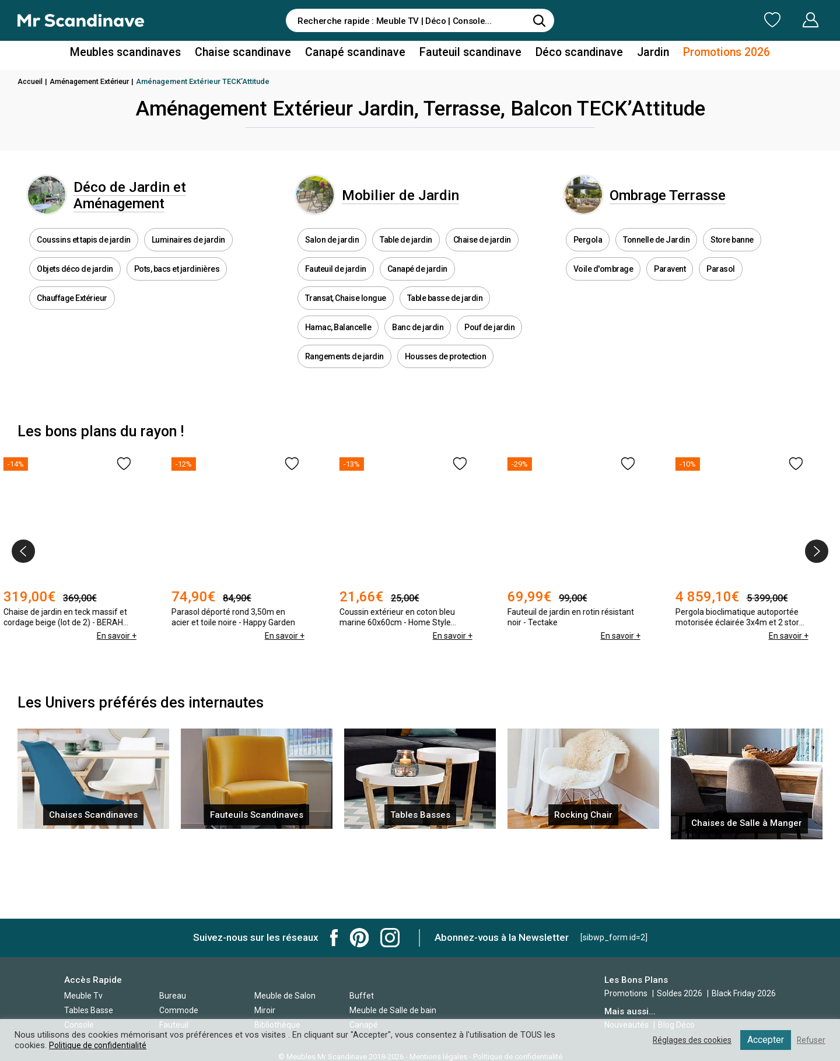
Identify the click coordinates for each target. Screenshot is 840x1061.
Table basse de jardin (445, 315)
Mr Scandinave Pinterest (359, 937)
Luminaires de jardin (188, 256)
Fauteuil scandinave (465, 54)
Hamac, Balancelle (338, 344)
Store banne (732, 256)
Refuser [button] (810, 1040)
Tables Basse (88, 1010)
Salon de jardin (332, 256)
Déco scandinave (566, 54)
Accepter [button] (764, 1039)
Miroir (264, 1010)
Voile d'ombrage (603, 285)
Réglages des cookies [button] (688, 1040)
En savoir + (130, 653)
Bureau (172, 995)
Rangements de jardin (344, 373)
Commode (178, 1010)
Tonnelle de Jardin (656, 256)
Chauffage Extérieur (72, 315)
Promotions (626, 993)
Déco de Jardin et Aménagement (152, 203)
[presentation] (23, 568)
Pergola (588, 256)
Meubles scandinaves (144, 54)
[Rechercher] (539, 20)
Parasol (720, 285)
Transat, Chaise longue (345, 315)
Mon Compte (788, 19)
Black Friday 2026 (744, 993)
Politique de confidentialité (99, 1045)
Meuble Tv (83, 995)
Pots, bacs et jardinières (177, 285)
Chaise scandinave (253, 54)
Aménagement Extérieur (93, 81)
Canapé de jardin (417, 285)
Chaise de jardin (482, 256)
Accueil (31, 81)
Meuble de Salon (285, 995)
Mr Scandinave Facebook (334, 937)
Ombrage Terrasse (692, 203)
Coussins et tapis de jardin (84, 256)
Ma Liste (711, 19)
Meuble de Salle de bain (392, 1010)
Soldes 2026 (680, 993)
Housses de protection (446, 373)
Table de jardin (406, 256)
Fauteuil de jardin (335, 285)
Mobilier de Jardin (423, 203)
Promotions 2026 (705, 54)
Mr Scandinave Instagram (390, 937)
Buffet (361, 995)
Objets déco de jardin (75, 285)
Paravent (669, 285)
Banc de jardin (417, 344)
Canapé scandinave (358, 54)
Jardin (635, 54)
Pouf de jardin (489, 344)
